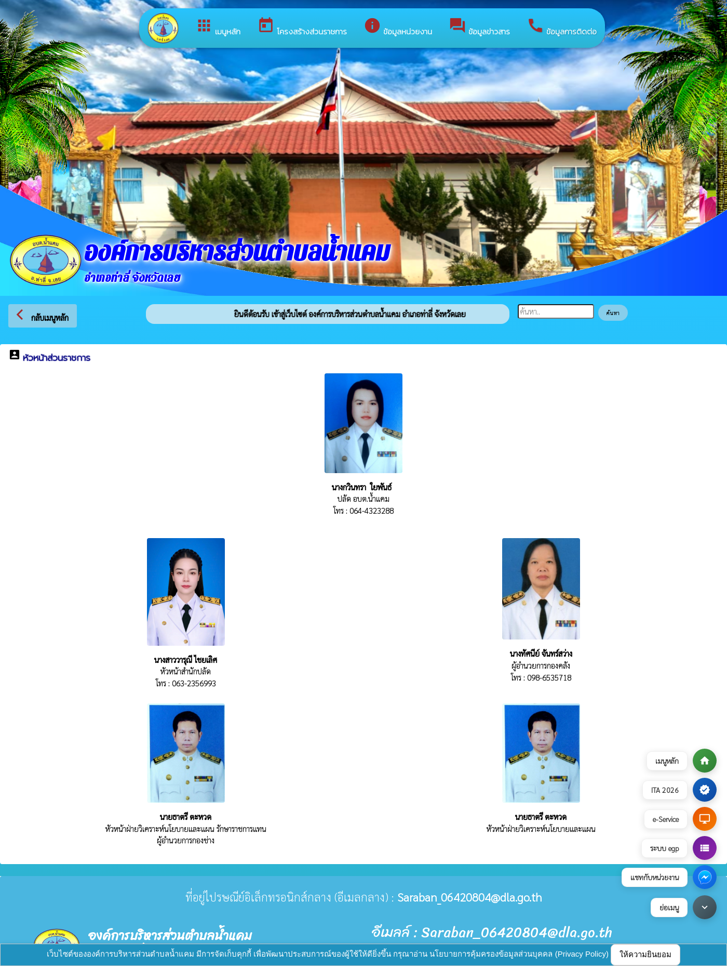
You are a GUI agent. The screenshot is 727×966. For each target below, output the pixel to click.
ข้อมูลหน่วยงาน (397, 27)
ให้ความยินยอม (645, 954)
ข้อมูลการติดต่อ (562, 27)
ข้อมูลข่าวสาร (479, 27)
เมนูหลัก (217, 27)
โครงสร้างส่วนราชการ (302, 27)
